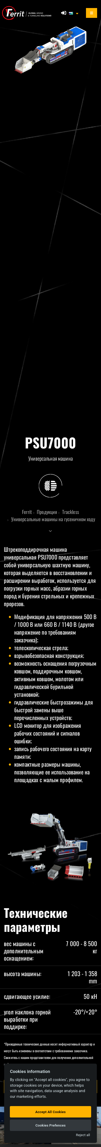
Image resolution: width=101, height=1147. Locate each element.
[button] (74, 13)
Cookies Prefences (50, 1125)
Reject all (83, 1135)
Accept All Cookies (50, 1112)
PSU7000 (47, 557)
